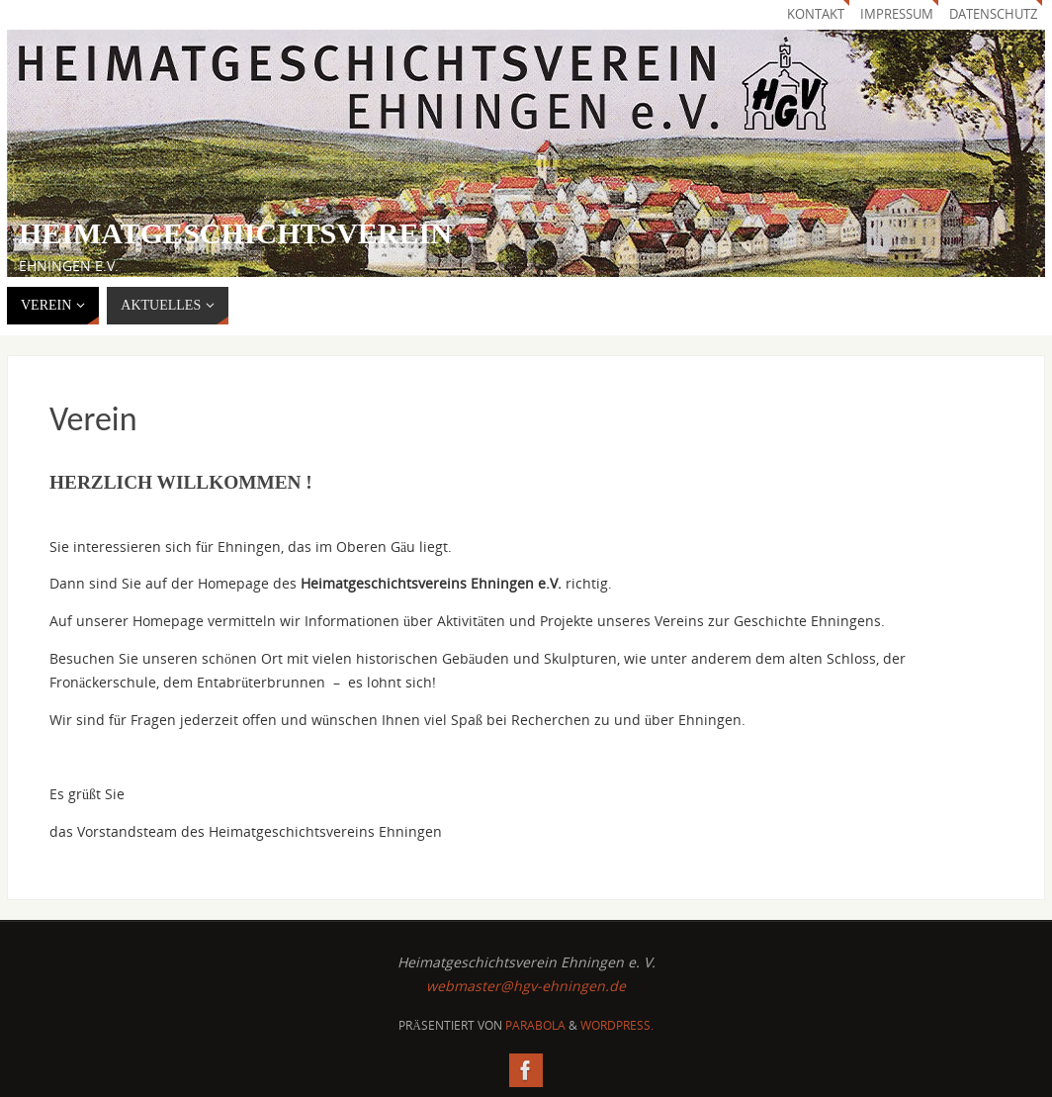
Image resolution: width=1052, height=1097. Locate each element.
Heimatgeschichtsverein (235, 233)
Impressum (896, 14)
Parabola (535, 1025)
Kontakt (815, 14)
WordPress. (617, 1025)
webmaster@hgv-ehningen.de (526, 985)
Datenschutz (993, 14)
